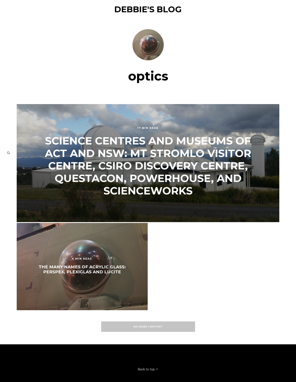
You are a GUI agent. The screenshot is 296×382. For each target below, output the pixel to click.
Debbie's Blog (148, 9)
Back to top (148, 369)
